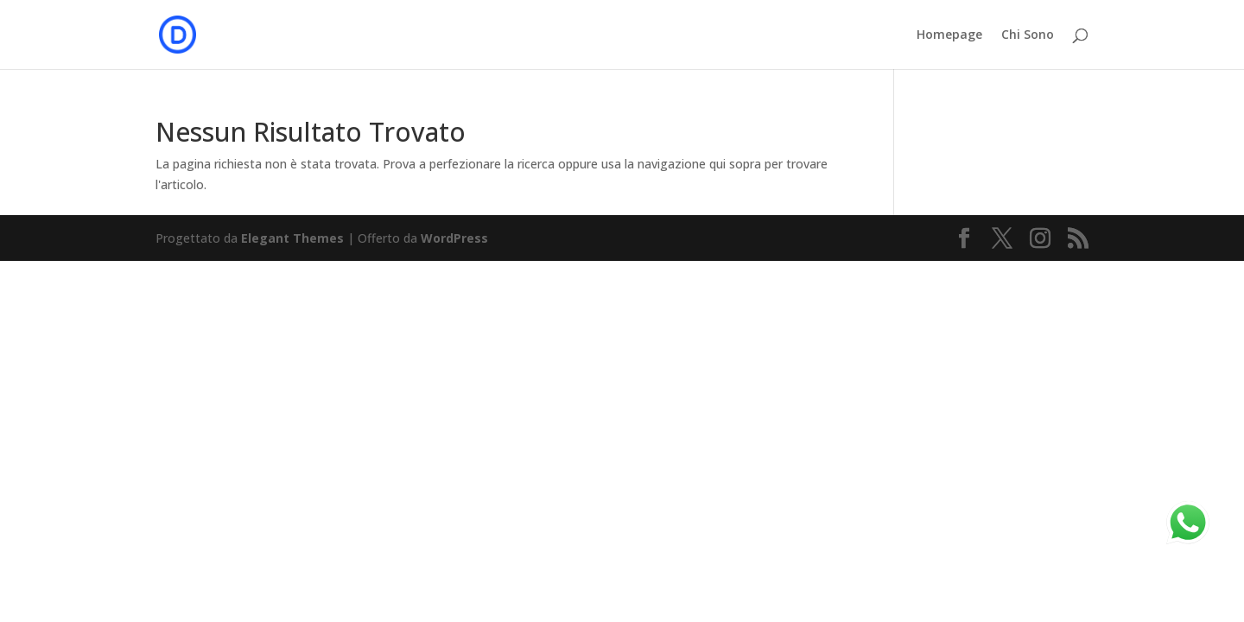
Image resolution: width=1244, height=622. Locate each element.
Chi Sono (1027, 35)
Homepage (949, 35)
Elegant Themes (292, 238)
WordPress (454, 238)
